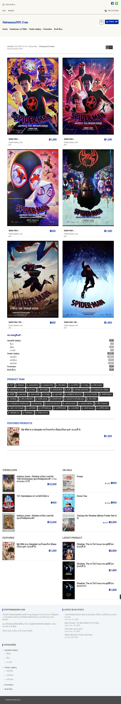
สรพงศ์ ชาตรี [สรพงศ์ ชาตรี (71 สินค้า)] (56, 399)
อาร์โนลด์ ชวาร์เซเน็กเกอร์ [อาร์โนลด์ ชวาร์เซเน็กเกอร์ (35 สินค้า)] (19, 403)
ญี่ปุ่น (12, 347)
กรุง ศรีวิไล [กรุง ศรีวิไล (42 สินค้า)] (74, 385)
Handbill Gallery (14, 341)
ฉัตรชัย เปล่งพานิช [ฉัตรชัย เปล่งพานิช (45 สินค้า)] (81, 390)
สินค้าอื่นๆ (58, 29)
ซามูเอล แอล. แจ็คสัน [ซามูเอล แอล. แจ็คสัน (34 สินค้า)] (100, 390)
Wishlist (11, 11)
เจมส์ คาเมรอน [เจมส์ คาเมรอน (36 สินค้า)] (70, 403)
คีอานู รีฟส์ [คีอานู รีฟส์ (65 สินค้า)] (44, 390)
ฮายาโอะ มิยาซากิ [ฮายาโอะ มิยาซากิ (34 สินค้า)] (53, 403)
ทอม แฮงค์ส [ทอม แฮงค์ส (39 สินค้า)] (35, 394)
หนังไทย (13, 363)
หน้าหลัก (10, 46)
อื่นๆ (11, 344)
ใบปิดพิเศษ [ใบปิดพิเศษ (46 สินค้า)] (28, 413)
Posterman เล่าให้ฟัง (18, 29)
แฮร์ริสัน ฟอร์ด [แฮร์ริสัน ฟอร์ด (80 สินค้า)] (104, 408)
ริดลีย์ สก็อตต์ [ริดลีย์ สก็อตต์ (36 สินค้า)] (106, 394)
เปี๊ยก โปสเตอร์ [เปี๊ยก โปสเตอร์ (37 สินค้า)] (102, 403)
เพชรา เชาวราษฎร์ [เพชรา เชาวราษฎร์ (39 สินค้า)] (16, 408)
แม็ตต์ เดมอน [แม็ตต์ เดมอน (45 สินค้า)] (88, 408)
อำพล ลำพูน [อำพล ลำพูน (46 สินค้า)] (38, 403)
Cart (4, 11)
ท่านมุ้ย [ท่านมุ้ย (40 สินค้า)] (47, 394)
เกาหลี (12, 350)
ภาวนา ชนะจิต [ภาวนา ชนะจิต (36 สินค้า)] (92, 394)
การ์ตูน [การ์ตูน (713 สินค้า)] (85, 385)
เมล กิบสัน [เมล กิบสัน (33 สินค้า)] (31, 408)
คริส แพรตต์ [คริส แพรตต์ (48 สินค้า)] (97, 385)
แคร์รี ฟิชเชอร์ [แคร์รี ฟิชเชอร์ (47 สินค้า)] (61, 408)
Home (5, 29)
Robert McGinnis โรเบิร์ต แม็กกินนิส (78, 635)
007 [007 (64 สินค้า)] (11, 385)
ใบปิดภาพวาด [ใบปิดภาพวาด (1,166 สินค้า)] (43, 413)
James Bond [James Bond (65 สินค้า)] (33, 385)
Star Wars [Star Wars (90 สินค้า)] (62, 385)
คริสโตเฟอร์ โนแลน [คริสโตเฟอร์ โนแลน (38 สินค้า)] (17, 390)
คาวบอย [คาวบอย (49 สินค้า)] (32, 390)
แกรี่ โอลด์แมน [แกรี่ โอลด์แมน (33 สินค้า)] (46, 408)
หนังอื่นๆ (13, 360)
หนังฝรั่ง (13, 357)
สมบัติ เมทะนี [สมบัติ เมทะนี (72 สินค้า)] (42, 399)
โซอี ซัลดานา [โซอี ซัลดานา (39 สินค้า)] (14, 413)
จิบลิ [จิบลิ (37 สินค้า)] (68, 390)
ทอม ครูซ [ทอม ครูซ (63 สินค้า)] (22, 394)
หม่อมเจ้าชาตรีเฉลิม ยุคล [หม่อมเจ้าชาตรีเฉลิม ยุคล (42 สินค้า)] (75, 399)
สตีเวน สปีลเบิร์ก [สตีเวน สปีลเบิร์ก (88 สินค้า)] (27, 399)
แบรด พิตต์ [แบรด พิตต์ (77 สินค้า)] (75, 408)
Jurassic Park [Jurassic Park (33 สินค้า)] (48, 385)
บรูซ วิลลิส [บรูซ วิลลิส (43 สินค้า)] (58, 394)
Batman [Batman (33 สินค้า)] (21, 385)
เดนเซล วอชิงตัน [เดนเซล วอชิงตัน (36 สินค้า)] (86, 403)
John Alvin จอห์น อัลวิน (74, 629)
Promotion (47, 29)
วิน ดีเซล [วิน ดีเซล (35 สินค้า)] (13, 399)
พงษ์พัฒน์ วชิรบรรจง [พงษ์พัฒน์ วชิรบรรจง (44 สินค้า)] (74, 394)
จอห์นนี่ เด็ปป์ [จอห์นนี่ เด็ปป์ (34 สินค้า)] (57, 390)
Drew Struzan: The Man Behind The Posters (82, 623)
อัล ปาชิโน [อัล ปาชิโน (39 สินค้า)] (93, 399)
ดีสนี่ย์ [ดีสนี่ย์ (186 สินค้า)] (12, 394)
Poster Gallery (35, 29)
